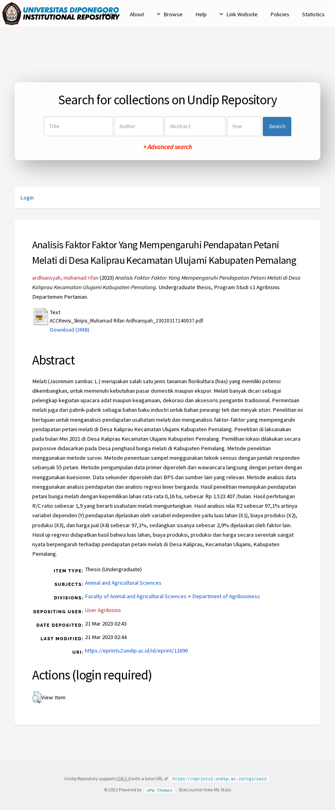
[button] (36, 697)
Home (109, 14)
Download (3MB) (69, 329)
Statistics (313, 14)
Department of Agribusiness (226, 596)
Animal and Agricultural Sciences (123, 582)
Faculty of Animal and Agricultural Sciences (136, 596)
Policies (279, 14)
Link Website (242, 14)
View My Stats (217, 789)
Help (201, 14)
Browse (173, 14)
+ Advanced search (167, 147)
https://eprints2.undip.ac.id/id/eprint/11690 (136, 650)
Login (27, 197)
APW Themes (159, 789)
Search (277, 126)
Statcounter (191, 789)
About (137, 14)
